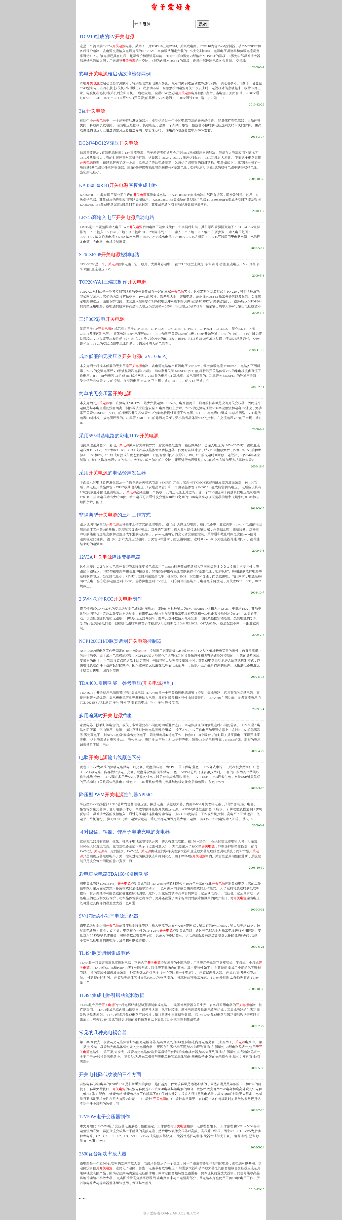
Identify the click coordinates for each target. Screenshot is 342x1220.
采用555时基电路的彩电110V (119, 435)
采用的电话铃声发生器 (112, 472)
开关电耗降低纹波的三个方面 (110, 1074)
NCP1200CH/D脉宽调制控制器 (120, 641)
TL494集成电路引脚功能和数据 (111, 995)
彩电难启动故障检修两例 (115, 73)
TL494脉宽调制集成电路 (104, 953)
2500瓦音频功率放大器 (103, 1153)
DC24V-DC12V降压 (108, 143)
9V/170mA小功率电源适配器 (108, 916)
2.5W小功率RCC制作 (110, 599)
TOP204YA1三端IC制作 (112, 282)
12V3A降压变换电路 (110, 557)
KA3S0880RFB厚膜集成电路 (118, 185)
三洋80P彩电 (102, 319)
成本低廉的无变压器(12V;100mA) (123, 356)
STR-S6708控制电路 (109, 254)
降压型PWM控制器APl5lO (116, 794)
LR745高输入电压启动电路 (116, 217)
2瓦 (92, 111)
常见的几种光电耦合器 (103, 1032)
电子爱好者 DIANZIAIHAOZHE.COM (171, 1213)
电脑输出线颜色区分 (110, 757)
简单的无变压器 (105, 393)
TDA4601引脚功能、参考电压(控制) (126, 683)
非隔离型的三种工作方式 (115, 514)
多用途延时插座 (105, 715)
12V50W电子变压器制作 (104, 1116)
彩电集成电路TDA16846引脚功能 (113, 874)
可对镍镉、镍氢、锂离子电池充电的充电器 (124, 831)
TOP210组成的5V (106, 36)
